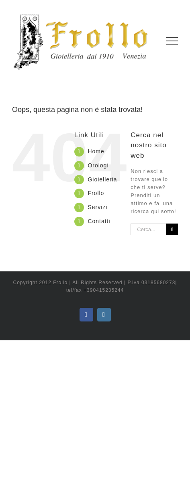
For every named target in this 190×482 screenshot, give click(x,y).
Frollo (96, 193)
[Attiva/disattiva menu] (172, 41)
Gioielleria (102, 179)
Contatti (99, 221)
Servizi (97, 207)
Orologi (98, 165)
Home (96, 151)
